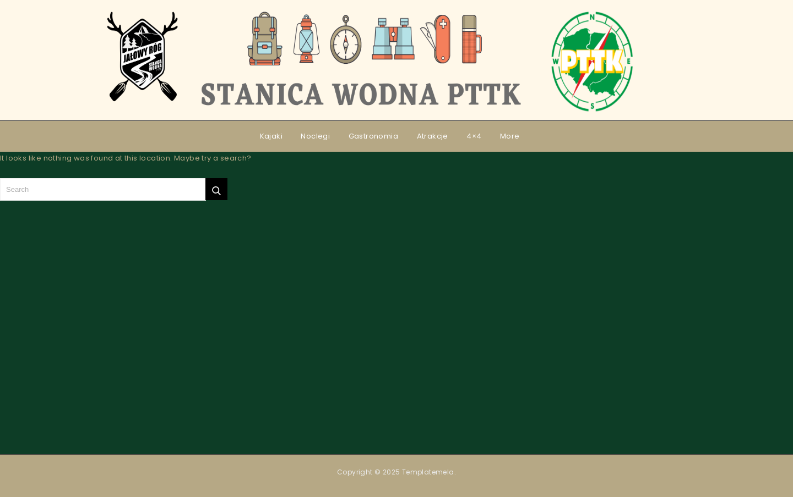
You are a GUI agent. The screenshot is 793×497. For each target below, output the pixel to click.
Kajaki (271, 136)
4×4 (473, 136)
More (510, 136)
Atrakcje (432, 136)
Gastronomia (373, 136)
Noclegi (315, 136)
